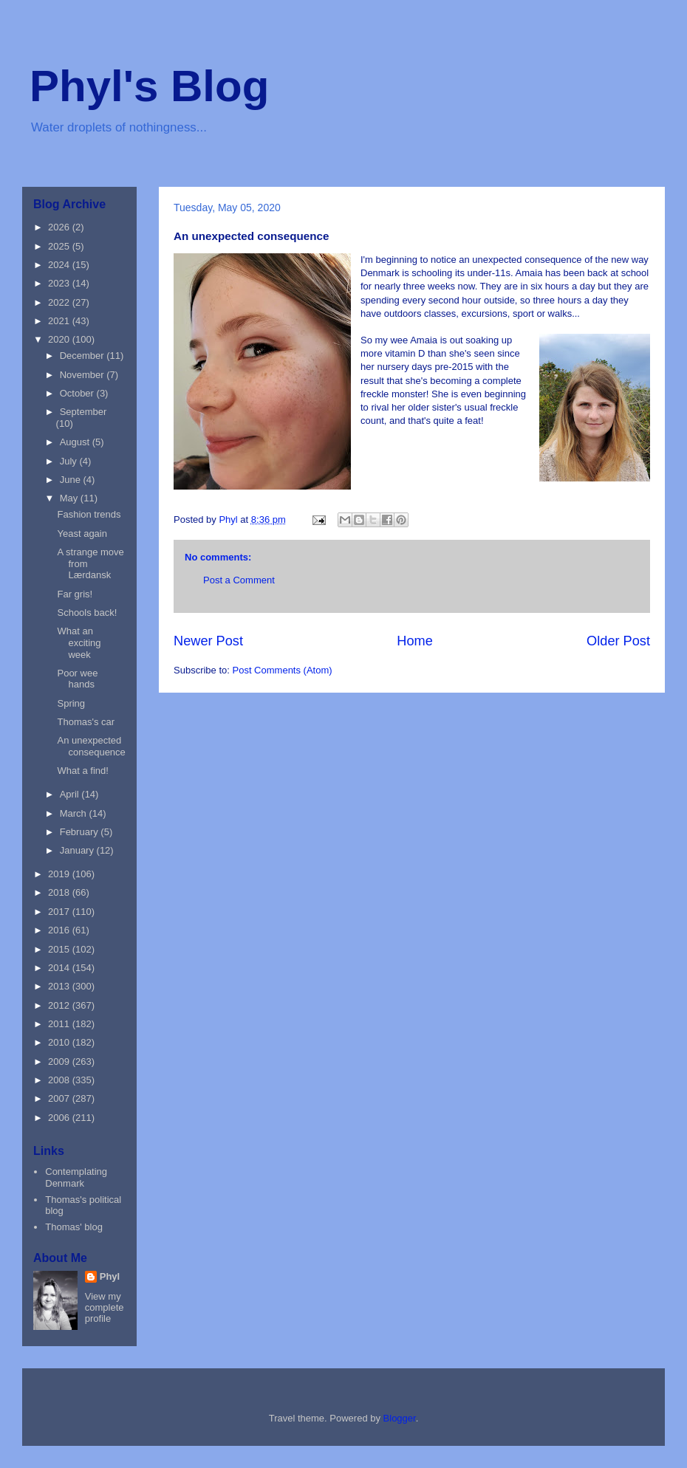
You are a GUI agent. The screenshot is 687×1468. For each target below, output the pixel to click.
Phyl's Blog (149, 86)
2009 (60, 1061)
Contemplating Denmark (76, 1177)
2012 (60, 1005)
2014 (60, 967)
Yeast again (81, 533)
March (74, 813)
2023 (60, 283)
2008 (60, 1079)
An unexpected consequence (91, 746)
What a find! (82, 770)
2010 (60, 1042)
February (80, 831)
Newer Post (208, 641)
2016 (60, 930)
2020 (60, 339)
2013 (60, 986)
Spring (71, 703)
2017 (60, 911)
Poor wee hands (77, 679)
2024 (60, 264)
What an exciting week (78, 642)
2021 (60, 320)
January (78, 850)
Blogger (399, 1418)
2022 (60, 302)
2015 (60, 949)
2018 (60, 892)
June (71, 479)
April (71, 794)
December (83, 355)
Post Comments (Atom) (282, 670)
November (83, 374)
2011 (60, 1023)
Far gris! (74, 594)
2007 (60, 1098)
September (83, 411)
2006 (60, 1117)
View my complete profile (104, 1307)
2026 (60, 227)
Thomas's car (86, 721)
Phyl (110, 1276)
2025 (60, 246)
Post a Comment (239, 580)
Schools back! (87, 612)
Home (415, 641)
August (76, 441)
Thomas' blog (74, 1226)
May (70, 498)
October (78, 393)
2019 (60, 873)
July (70, 461)
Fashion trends (88, 514)
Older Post (618, 641)
